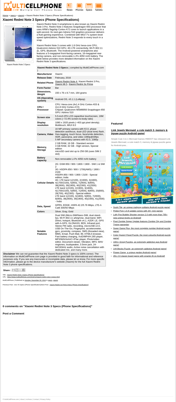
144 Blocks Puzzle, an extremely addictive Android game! (140, 248)
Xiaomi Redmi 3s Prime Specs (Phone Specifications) (69, 285)
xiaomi (55, 280)
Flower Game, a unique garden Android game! (134, 252)
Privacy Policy (45, 399)
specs (50, 280)
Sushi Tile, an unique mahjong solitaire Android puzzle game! (141, 207)
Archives (29, 399)
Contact (36, 399)
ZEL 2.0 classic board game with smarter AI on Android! (139, 256)
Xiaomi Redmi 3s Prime (81, 84)
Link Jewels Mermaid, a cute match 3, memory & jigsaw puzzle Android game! (139, 132)
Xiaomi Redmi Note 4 (66, 81)
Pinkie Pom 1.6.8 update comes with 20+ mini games (138, 211)
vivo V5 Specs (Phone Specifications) (27, 285)
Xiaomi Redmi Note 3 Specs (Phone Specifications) (41, 19)
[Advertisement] (44, 295)
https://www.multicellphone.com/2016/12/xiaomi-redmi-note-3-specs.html (33, 277)
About (22, 399)
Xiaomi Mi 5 (61, 84)
